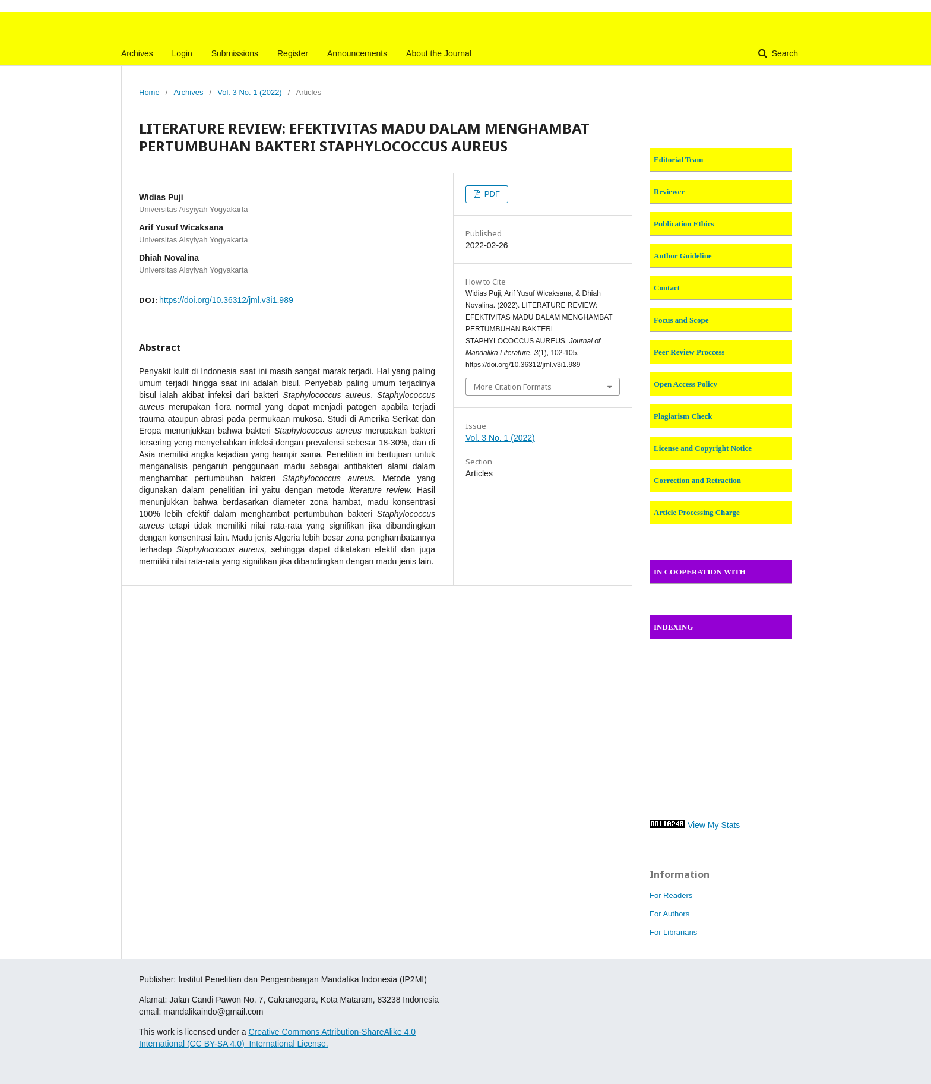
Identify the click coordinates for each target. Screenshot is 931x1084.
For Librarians (673, 932)
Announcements (357, 53)
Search (784, 53)
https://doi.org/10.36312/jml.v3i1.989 (226, 300)
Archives (137, 53)
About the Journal (438, 53)
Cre (255, 1031)
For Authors (669, 913)
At (325, 1031)
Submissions (234, 53)
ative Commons (291, 1031)
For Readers (671, 895)
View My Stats (714, 825)
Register (292, 53)
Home (149, 92)
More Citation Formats (513, 386)
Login (182, 53)
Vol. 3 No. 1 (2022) (249, 92)
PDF (491, 193)
